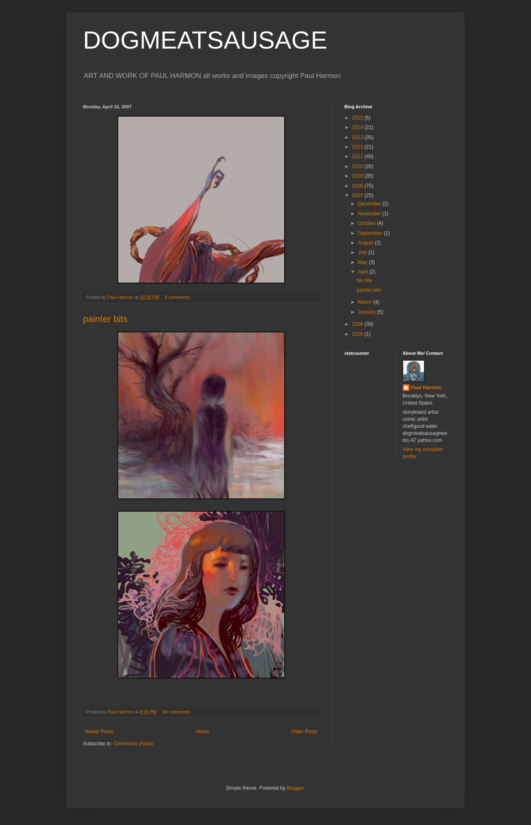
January (367, 312)
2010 (358, 166)
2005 (358, 334)
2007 (358, 195)
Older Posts (304, 732)
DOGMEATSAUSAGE (205, 40)
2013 (358, 137)
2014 (358, 127)
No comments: (177, 711)
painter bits (105, 319)
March (365, 302)
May (363, 262)
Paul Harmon (426, 388)
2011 (358, 156)
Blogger (295, 788)
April (363, 272)
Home (202, 732)
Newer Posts (99, 732)
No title (364, 280)
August (366, 243)
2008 (358, 186)
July (363, 252)
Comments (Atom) (133, 744)
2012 (358, 147)
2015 (358, 118)
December (370, 204)
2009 (358, 176)
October (367, 223)
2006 (358, 324)
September (371, 233)
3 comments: (178, 297)
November (370, 214)
